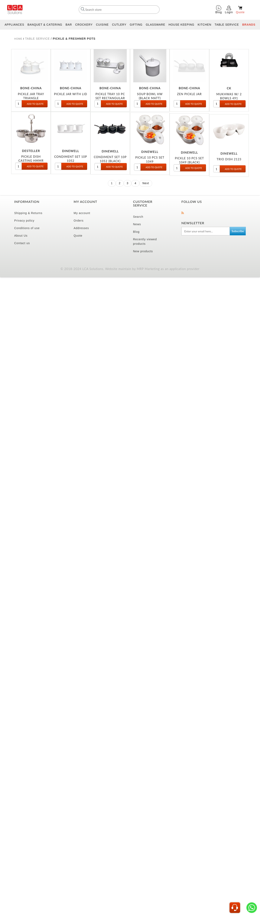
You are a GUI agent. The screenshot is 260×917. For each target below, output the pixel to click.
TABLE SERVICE (37, 38)
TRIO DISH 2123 (229, 184)
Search (138, 216)
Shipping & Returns (28, 213)
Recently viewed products (145, 241)
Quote (78, 235)
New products (143, 251)
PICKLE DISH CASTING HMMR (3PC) (31, 169)
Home (18, 38)
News (137, 224)
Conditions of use (27, 228)
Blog (136, 231)
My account (82, 213)
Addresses (81, 228)
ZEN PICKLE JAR (189, 98)
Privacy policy (24, 220)
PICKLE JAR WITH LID (70, 97)
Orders (79, 220)
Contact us (22, 243)
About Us (21, 235)
